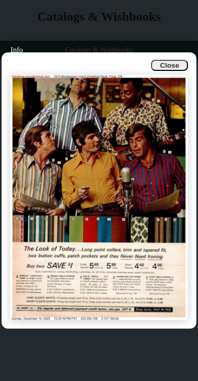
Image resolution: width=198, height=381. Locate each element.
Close (169, 65)
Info (17, 50)
